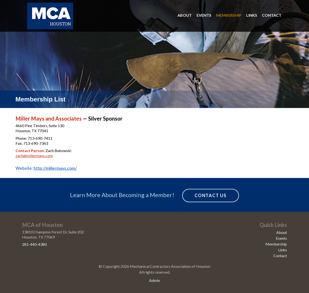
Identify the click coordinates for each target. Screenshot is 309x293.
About (184, 15)
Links (251, 15)
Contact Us (211, 195)
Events (204, 15)
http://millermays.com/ (55, 168)
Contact (271, 15)
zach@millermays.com (34, 155)
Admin (154, 280)
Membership (228, 15)
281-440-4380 (34, 244)
